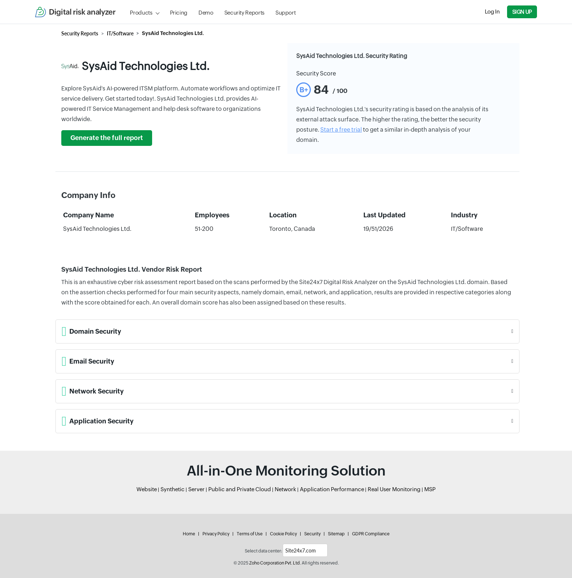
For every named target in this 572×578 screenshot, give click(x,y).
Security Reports (244, 12)
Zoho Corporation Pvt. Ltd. (275, 563)
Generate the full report (106, 137)
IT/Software (120, 33)
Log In (492, 11)
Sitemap (336, 533)
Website (146, 489)
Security (312, 533)
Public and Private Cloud (239, 489)
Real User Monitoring (394, 489)
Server (196, 489)
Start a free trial (341, 129)
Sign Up (522, 12)
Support (285, 12)
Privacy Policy (215, 533)
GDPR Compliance (371, 533)
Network (285, 489)
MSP (430, 489)
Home (189, 533)
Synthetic (173, 489)
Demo (205, 12)
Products (141, 12)
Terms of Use (250, 533)
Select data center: (263, 551)
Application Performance (332, 489)
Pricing (179, 12)
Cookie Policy (283, 533)
